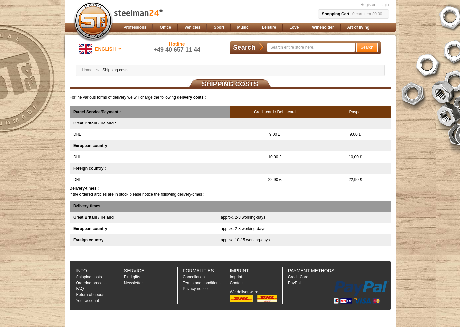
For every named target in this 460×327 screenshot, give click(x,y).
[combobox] (311, 47)
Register (367, 4)
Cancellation (194, 277)
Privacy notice (195, 288)
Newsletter (133, 283)
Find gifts (132, 277)
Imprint (236, 277)
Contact (236, 283)
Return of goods (90, 294)
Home (87, 70)
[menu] (255, 27)
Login (384, 4)
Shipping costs (89, 277)
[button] (101, 49)
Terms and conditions (201, 283)
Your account (87, 300)
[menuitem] (135, 27)
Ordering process (91, 283)
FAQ (80, 288)
